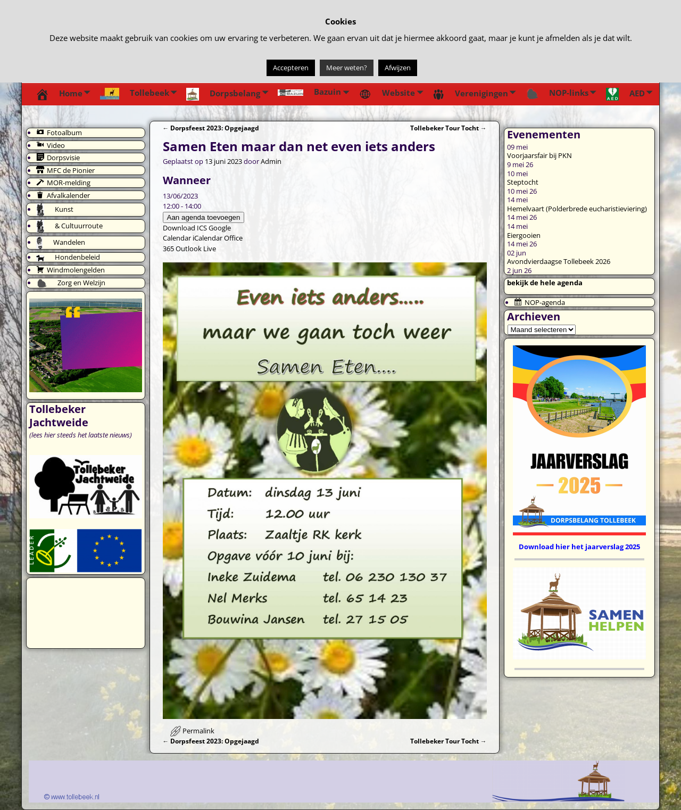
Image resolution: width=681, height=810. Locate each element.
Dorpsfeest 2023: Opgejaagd (211, 127)
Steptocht (522, 182)
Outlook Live (196, 248)
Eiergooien (524, 235)
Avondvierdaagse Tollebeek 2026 (558, 261)
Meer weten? (346, 67)
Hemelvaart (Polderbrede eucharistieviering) (577, 208)
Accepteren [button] (291, 67)
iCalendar (207, 238)
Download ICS (185, 228)
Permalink (198, 730)
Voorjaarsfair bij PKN (539, 155)
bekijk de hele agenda (545, 282)
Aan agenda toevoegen (203, 217)
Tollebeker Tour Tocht (448, 127)
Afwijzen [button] (398, 67)
